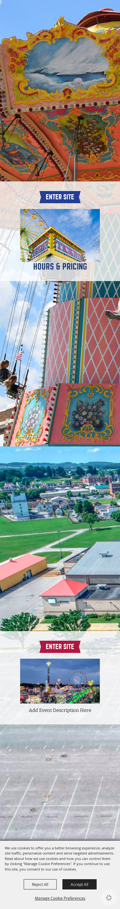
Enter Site (60, 197)
